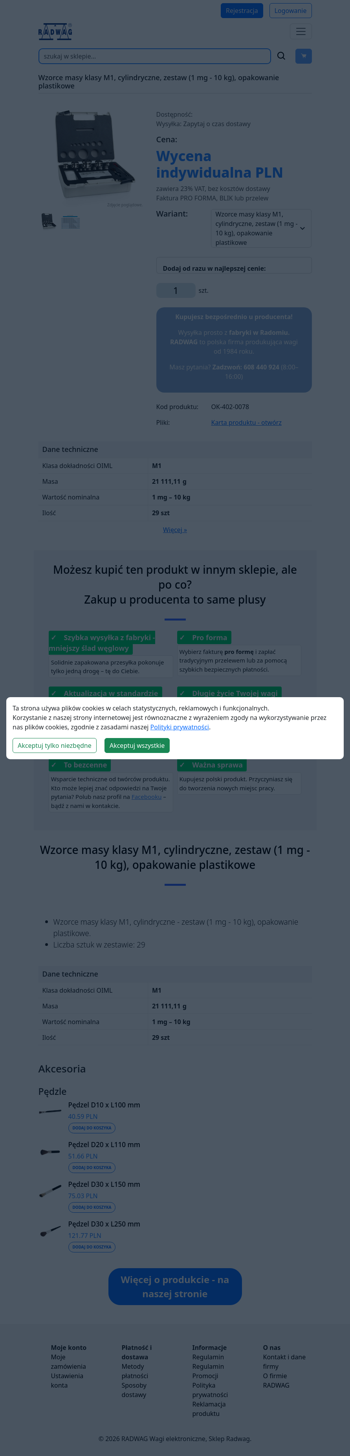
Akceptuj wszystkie (137, 745)
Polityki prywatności (179, 727)
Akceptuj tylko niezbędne (55, 745)
